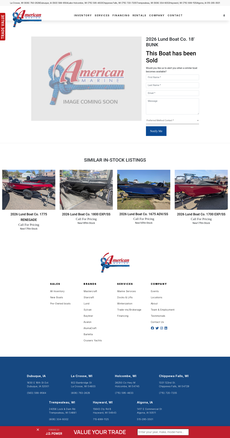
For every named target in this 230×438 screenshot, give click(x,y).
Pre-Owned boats (60, 303)
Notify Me (156, 131)
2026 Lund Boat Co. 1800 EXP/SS (86, 214)
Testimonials (158, 315)
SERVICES (102, 15)
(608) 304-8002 (162, 3)
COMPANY (157, 15)
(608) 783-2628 (32, 3)
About (154, 303)
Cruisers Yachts (93, 340)
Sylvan (88, 309)
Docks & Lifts (125, 297)
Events (155, 291)
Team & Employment (163, 309)
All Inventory (57, 291)
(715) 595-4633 (95, 3)
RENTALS (139, 15)
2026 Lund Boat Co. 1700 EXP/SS (201, 214)
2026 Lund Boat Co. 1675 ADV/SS (143, 214)
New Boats (56, 297)
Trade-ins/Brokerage (129, 309)
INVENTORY (83, 15)
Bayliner (88, 315)
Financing (122, 315)
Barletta (88, 334)
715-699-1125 (101, 419)
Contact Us (157, 322)
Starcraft (89, 297)
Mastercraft (90, 291)
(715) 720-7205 (129, 3)
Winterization (124, 303)
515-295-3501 (213, 3)
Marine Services (126, 291)
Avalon (88, 322)
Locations (156, 297)
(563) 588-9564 (60, 3)
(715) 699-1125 (190, 3)
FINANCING (121, 15)
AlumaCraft (90, 328)
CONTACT (175, 15)
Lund (86, 303)
